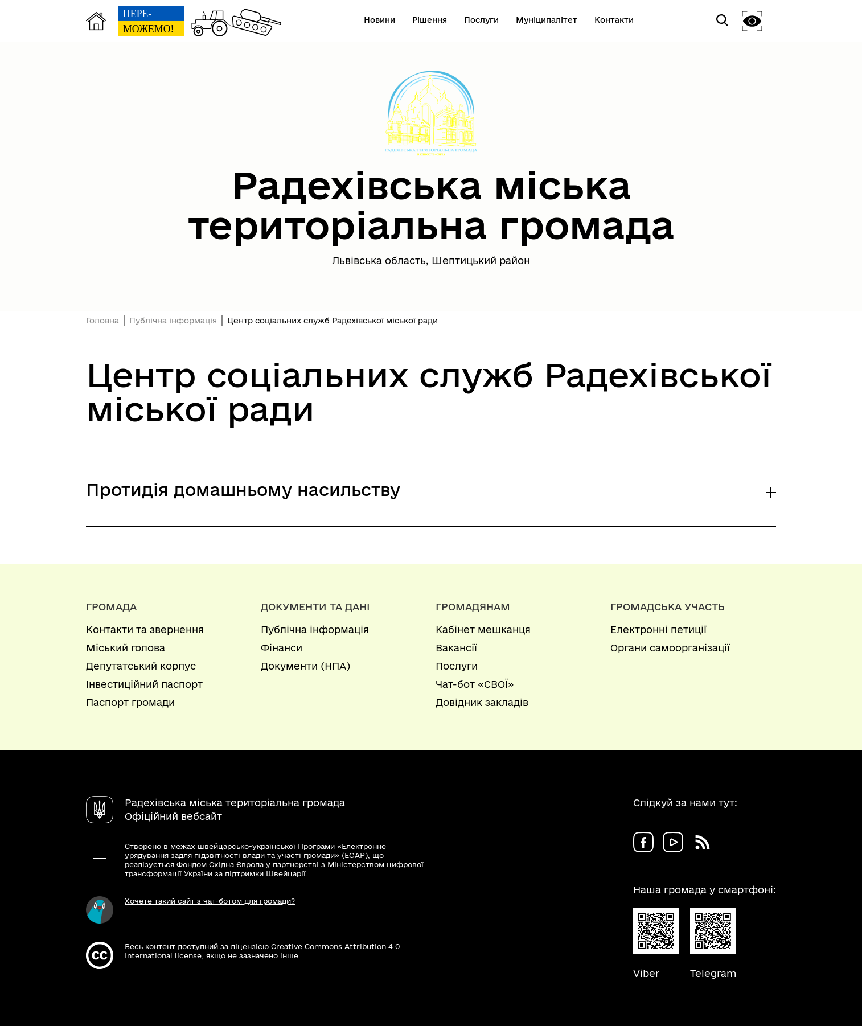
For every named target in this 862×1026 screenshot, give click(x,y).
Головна (102, 320)
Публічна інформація (173, 320)
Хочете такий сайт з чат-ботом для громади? (210, 901)
